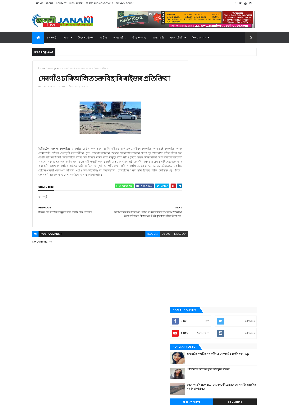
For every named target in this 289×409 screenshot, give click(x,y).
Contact (61, 3)
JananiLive (52, 400)
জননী (192, 280)
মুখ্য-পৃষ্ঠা (52, 37)
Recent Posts (204, 155)
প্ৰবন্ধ (192, 287)
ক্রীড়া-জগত (139, 37)
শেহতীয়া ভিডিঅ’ (197, 332)
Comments (239, 155)
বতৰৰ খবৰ (194, 293)
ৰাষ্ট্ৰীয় (103, 37)
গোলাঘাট (194, 274)
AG (41, 404)
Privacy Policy (125, 3)
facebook (172, 248)
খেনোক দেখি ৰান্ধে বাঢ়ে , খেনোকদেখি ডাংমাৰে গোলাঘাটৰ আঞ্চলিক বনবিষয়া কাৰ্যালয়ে (228, 140)
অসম (67, 37)
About (49, 3)
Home (39, 3)
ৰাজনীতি (194, 313)
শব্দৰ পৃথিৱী (176, 37)
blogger (144, 248)
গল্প (191, 267)
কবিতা (192, 254)
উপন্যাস (193, 248)
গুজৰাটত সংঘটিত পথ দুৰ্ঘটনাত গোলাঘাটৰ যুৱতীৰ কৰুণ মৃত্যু (230, 109)
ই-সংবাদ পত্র (199, 37)
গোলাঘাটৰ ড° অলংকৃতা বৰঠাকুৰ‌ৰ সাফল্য (225, 123)
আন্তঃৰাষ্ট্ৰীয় (119, 37)
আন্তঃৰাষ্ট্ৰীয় (195, 235)
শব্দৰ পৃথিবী (195, 326)
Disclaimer (76, 3)
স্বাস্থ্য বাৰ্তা (158, 37)
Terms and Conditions (99, 3)
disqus (157, 248)
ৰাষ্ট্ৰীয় (192, 319)
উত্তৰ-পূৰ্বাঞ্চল (86, 37)
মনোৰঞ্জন (194, 300)
